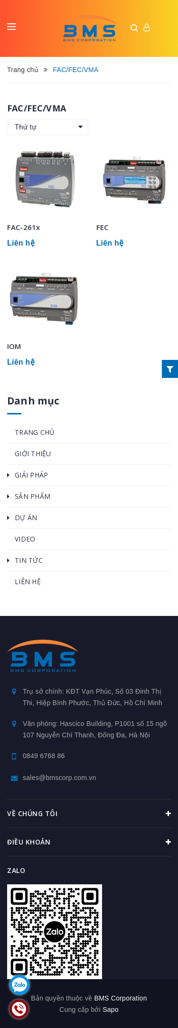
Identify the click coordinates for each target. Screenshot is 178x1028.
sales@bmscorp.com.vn (59, 777)
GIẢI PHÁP (31, 474)
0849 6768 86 (44, 756)
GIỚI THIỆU (33, 453)
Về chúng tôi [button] (89, 814)
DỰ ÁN (26, 517)
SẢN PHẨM (32, 496)
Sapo (111, 1009)
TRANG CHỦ (34, 432)
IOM (14, 346)
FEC (102, 227)
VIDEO (25, 538)
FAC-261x (23, 227)
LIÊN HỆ (28, 581)
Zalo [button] (16, 870)
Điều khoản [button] (89, 842)
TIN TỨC (29, 560)
